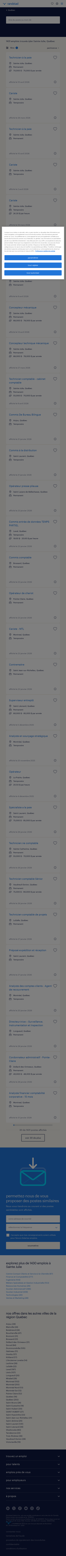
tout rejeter (33, 265)
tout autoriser (33, 273)
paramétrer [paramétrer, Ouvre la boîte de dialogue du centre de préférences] (33, 257)
